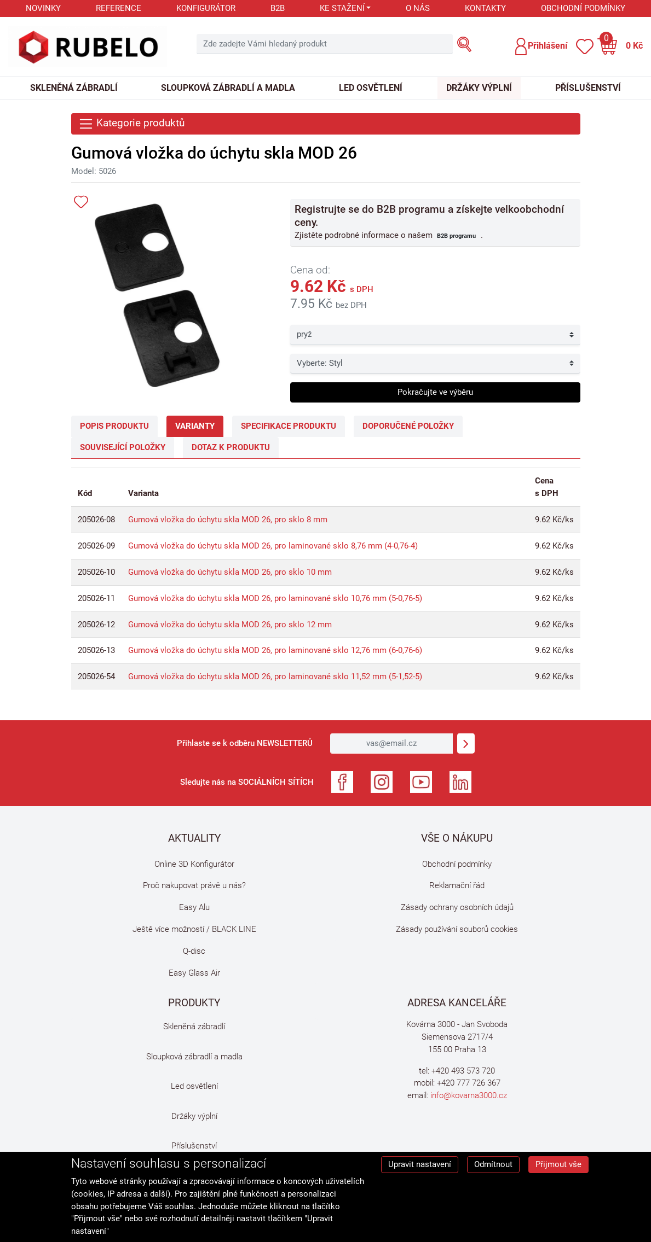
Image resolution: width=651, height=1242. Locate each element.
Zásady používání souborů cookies (457, 929)
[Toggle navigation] (325, 124)
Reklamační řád (457, 885)
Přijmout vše (558, 1164)
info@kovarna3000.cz (468, 1095)
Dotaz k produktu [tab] (231, 447)
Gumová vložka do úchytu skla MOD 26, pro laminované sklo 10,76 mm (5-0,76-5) (275, 598)
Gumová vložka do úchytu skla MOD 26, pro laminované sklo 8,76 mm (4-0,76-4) (273, 546)
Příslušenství (588, 88)
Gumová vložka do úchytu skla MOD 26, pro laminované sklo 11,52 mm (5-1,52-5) (275, 676)
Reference (118, 8)
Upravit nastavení (419, 1164)
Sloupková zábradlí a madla (228, 88)
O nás (418, 8)
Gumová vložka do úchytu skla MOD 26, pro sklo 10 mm (230, 572)
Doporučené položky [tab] (408, 426)
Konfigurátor (205, 8)
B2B (277, 8)
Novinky (43, 8)
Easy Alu (194, 907)
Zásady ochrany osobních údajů (457, 907)
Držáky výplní (479, 88)
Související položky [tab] (122, 447)
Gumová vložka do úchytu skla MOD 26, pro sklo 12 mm (230, 624)
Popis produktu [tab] (114, 426)
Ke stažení (342, 8)
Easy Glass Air (194, 973)
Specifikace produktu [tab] (288, 426)
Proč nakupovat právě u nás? (194, 885)
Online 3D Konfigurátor (194, 864)
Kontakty (485, 8)
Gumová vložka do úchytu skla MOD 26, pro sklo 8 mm (227, 519)
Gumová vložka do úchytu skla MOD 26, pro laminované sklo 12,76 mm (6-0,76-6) (275, 650)
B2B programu (456, 236)
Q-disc (194, 951)
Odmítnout (493, 1164)
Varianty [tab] (195, 426)
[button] (540, 46)
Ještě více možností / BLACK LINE (194, 929)
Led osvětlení (370, 88)
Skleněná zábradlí (74, 88)
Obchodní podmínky (583, 8)
